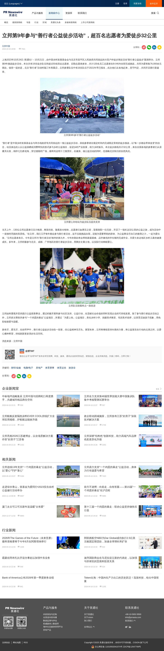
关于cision (88, 617)
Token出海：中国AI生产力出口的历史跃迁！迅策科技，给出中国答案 (121, 579)
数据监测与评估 (50, 620)
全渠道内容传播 (50, 617)
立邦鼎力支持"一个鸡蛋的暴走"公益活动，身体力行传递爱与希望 (110, 469)
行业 (36, 22)
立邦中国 (6, 46)
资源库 (68, 13)
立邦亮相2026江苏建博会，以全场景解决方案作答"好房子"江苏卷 (27, 438)
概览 (6, 22)
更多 (159, 389)
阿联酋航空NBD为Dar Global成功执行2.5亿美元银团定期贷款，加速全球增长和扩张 (109, 540)
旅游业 (72, 368)
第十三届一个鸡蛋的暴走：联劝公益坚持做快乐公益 (110, 508)
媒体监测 (154, 3)
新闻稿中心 (54, 13)
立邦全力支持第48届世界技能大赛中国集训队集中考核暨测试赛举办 (109, 398)
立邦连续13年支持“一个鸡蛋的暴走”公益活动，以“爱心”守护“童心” (28, 469)
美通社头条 (56, 22)
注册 (117, 3)
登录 (125, 3)
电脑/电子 (28, 368)
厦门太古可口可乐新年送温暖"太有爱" (23, 506)
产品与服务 (37, 13)
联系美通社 (132, 607)
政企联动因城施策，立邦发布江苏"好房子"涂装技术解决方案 (110, 418)
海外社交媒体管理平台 (53, 627)
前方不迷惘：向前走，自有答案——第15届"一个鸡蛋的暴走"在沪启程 (110, 489)
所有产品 (47, 630)
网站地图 (17, 642)
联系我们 (82, 13)
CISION (136, 642)
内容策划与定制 (50, 614)
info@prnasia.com (133, 617)
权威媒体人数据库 (51, 624)
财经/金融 (16, 368)
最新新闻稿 (17, 22)
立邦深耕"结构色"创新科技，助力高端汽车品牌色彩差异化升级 (110, 438)
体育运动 (61, 368)
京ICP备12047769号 (132, 647)
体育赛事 (49, 368)
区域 (45, 22)
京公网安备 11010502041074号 (107, 647)
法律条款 (6, 642)
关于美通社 (91, 607)
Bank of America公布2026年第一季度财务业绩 (28, 577)
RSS (26, 642)
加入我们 (88, 620)
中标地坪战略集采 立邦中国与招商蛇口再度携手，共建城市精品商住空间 (27, 398)
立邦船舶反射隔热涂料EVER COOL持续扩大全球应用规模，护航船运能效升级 (28, 418)
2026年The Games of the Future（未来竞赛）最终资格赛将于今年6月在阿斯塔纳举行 (28, 540)
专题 (28, 22)
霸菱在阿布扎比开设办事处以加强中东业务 (26, 557)
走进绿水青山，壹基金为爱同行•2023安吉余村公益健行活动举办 (28, 489)
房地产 (39, 368)
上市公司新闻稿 (87, 22)
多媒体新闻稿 (71, 22)
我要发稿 (137, 3)
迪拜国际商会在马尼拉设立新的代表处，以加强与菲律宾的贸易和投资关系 (110, 559)
